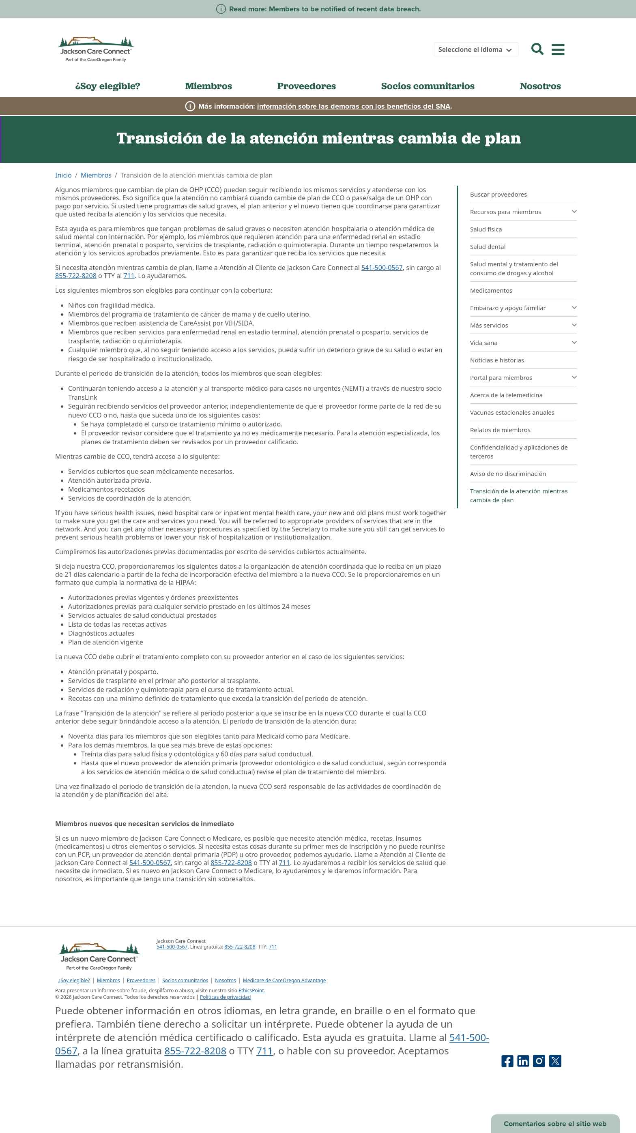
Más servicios (489, 325)
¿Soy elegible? (107, 85)
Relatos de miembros (500, 430)
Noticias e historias (497, 360)
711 (128, 275)
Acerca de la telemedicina (506, 395)
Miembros (208, 85)
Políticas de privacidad (225, 997)
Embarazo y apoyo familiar (508, 308)
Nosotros (540, 85)
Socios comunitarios (428, 85)
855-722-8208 (76, 275)
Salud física (486, 229)
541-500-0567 (382, 267)
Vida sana (484, 342)
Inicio (63, 175)
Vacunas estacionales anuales (512, 412)
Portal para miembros (501, 377)
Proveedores (306, 85)
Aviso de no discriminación (508, 473)
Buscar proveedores (498, 194)
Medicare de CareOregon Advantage (284, 980)
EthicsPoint (251, 990)
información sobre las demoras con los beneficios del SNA (353, 106)
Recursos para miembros (505, 212)
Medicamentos (491, 290)
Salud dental (488, 246)
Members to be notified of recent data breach (344, 8)
